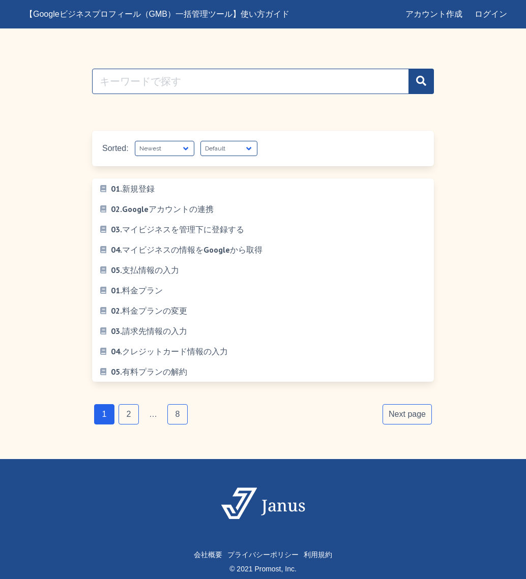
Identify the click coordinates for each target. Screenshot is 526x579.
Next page (407, 414)
